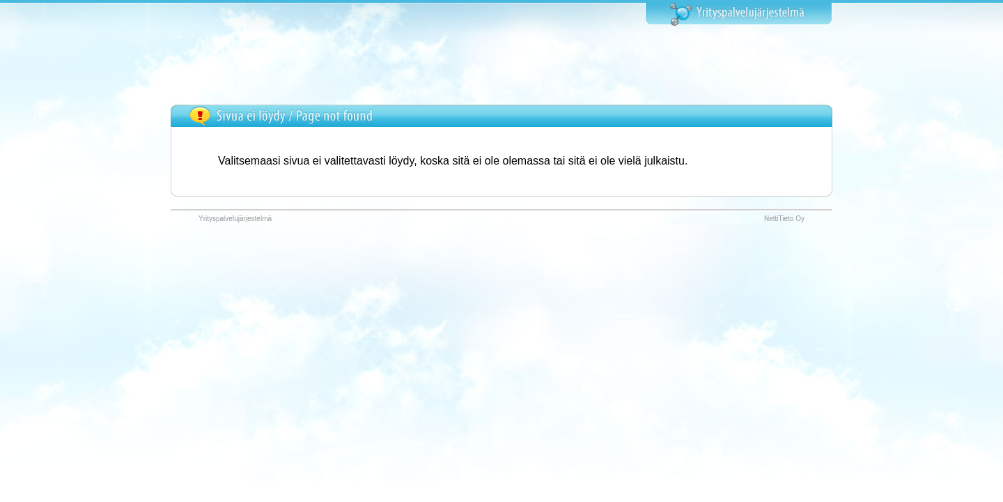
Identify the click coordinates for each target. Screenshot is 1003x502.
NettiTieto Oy (784, 218)
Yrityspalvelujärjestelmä (235, 218)
